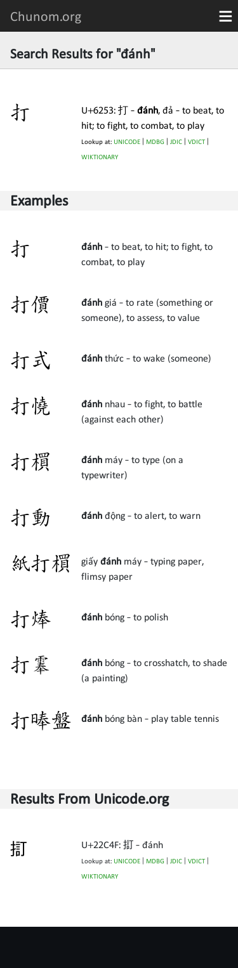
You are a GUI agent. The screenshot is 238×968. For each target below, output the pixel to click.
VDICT (196, 141)
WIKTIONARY (99, 157)
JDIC (176, 141)
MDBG (155, 141)
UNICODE (127, 141)
